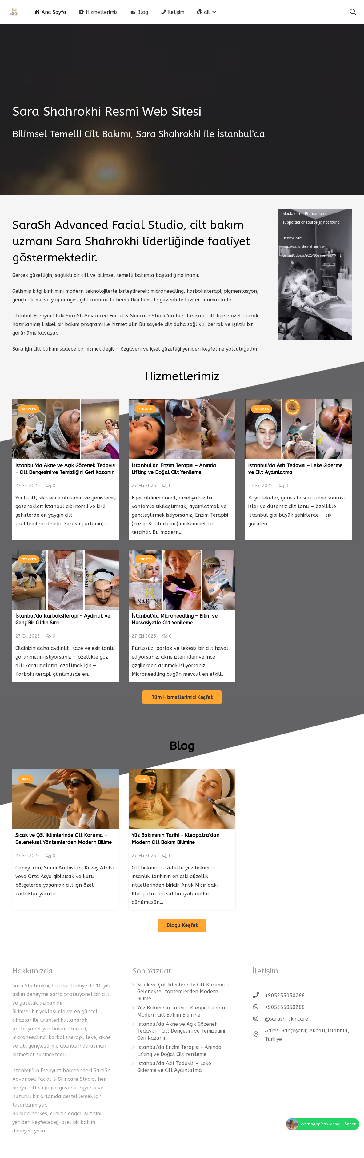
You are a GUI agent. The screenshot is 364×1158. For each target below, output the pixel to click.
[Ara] (353, 12)
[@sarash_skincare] (259, 1019)
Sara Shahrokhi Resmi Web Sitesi (106, 111)
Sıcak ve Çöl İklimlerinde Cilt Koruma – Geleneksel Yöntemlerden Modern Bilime (183, 991)
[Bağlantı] (14, 12)
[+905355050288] (259, 995)
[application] (315, 274)
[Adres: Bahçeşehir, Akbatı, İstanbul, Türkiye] (259, 1035)
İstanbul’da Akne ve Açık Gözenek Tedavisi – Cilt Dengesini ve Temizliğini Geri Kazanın (181, 1031)
